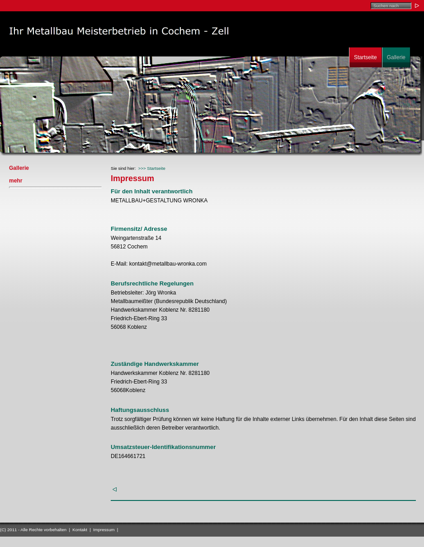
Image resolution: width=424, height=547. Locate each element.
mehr (15, 181)
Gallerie (396, 57)
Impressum (103, 529)
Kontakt (79, 529)
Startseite (365, 57)
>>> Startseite (151, 168)
